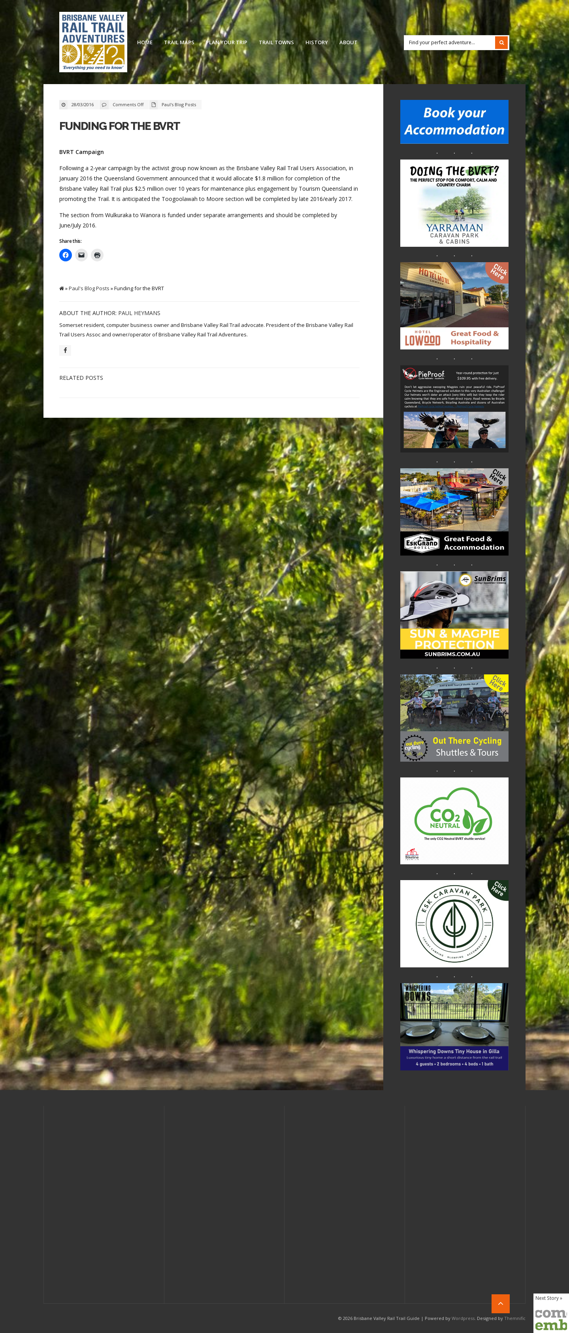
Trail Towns (276, 42)
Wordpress (463, 1318)
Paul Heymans (139, 313)
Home (145, 42)
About (348, 42)
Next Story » (548, 1298)
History (316, 42)
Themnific (515, 1318)
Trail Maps (179, 42)
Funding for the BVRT (119, 126)
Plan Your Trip (226, 42)
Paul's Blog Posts (179, 104)
